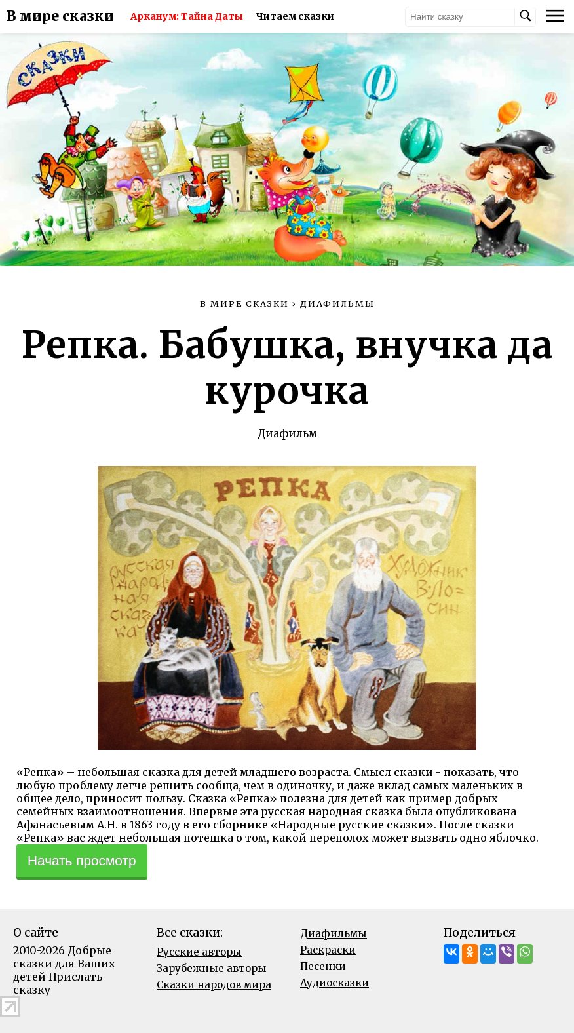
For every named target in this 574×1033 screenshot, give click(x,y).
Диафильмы (333, 933)
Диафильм (287, 433)
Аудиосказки (334, 983)
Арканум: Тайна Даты (186, 16)
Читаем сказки (295, 16)
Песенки (323, 966)
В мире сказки (60, 16)
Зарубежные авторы (212, 968)
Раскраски (328, 950)
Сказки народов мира (214, 985)
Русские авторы (199, 952)
